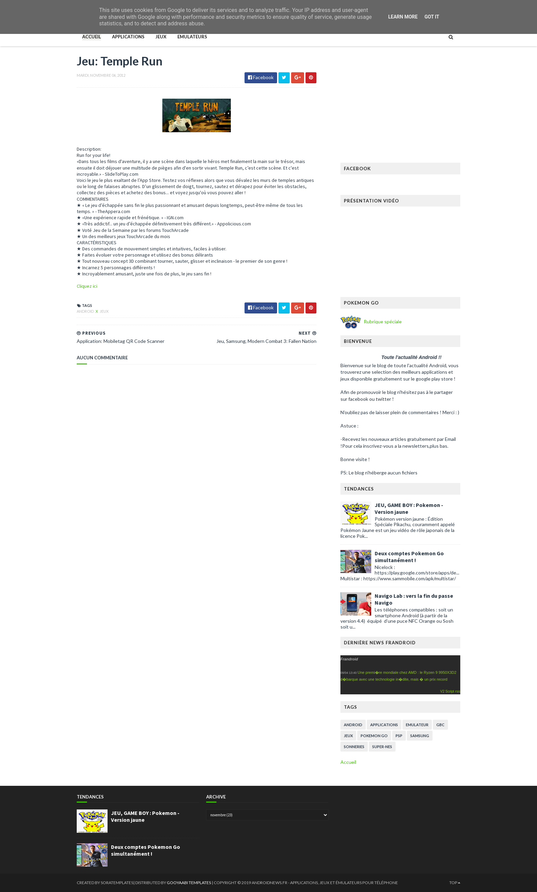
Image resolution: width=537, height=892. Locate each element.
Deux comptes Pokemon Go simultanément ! (409, 556)
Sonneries (354, 746)
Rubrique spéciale (382, 321)
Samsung (419, 735)
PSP (399, 735)
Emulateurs (192, 36)
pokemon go (374, 735)
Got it (431, 17)
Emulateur (417, 724)
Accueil (91, 36)
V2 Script (447, 691)
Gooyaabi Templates (189, 882)
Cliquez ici (87, 286)
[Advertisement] (400, 108)
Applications (128, 36)
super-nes (382, 746)
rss (457, 691)
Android (86, 311)
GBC (440, 724)
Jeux (160, 36)
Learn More (402, 17)
